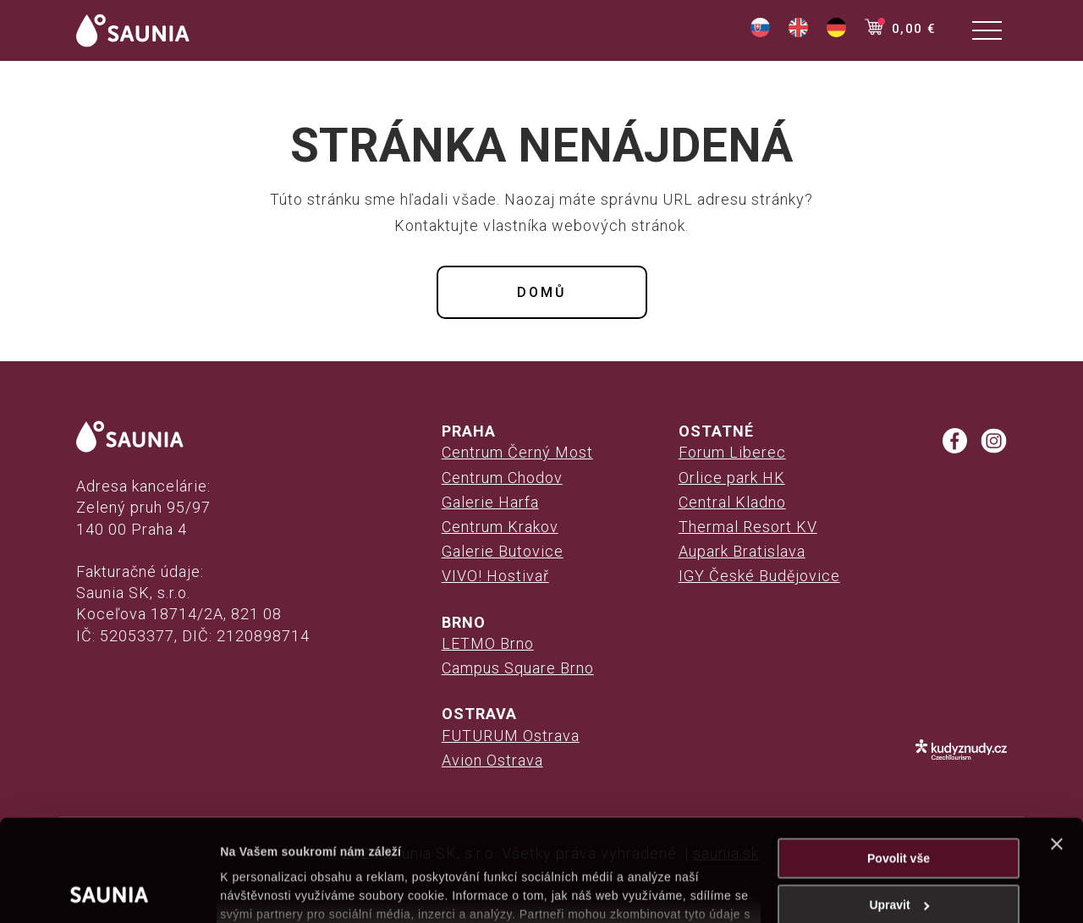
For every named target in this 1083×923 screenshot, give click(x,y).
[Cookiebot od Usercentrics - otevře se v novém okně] (110, 891)
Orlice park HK (732, 477)
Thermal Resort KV (748, 527)
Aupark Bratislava (742, 551)
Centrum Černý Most (517, 452)
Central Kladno (732, 502)
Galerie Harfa (490, 502)
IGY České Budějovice (759, 576)
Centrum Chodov (502, 477)
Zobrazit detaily (264, 891)
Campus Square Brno (518, 668)
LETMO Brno (488, 643)
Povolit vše (898, 763)
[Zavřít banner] (1057, 749)
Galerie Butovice (502, 551)
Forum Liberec (732, 452)
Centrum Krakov (500, 527)
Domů (541, 292)
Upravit (899, 809)
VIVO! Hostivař (495, 576)
